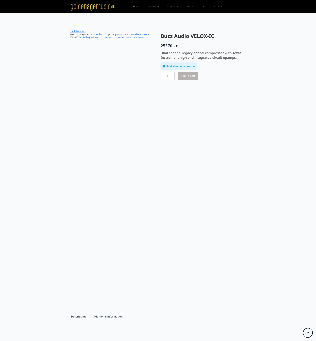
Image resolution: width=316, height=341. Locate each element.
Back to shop (77, 31)
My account (153, 6)
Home (136, 6)
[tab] (78, 316)
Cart (203, 6)
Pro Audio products (88, 37)
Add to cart (188, 76)
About (190, 6)
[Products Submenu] (225, 6)
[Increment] (172, 76)
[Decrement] (163, 76)
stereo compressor (135, 37)
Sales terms (173, 6)
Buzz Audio (96, 34)
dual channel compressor (136, 34)
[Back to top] (308, 333)
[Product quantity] (168, 76)
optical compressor (115, 37)
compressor (117, 34)
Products (218, 6)
